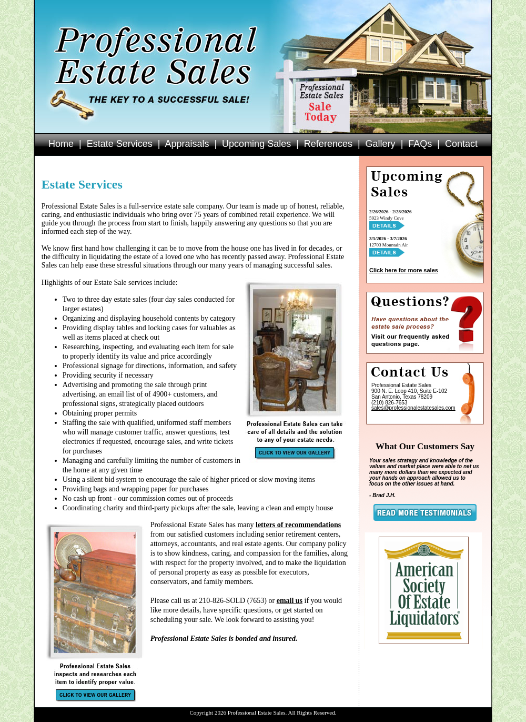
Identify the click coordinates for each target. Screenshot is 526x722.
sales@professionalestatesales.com (413, 408)
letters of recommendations (298, 525)
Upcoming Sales (256, 144)
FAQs (420, 144)
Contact (461, 144)
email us (289, 601)
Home (61, 144)
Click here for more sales (403, 270)
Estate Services (120, 144)
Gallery (381, 144)
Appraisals (187, 144)
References (328, 144)
